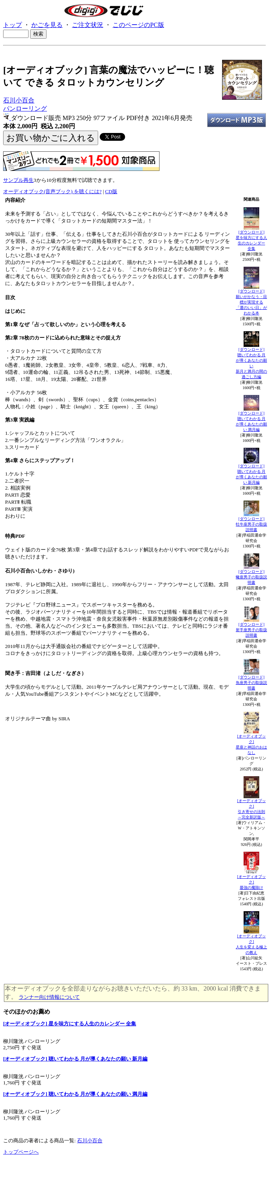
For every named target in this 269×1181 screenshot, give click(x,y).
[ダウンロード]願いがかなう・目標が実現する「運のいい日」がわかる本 (251, 302)
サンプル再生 (18, 180)
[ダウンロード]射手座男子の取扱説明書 (251, 629)
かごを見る (47, 25)
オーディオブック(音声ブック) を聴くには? (52, 191)
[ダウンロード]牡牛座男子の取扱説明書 (251, 524)
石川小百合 (18, 100)
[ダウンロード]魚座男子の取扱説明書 (251, 682)
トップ (12, 25)
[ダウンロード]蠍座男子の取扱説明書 (251, 577)
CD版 (111, 191)
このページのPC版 (138, 25)
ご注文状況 (87, 25)
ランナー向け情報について (49, 997)
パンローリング (25, 108)
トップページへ (21, 1152)
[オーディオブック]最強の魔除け (251, 882)
